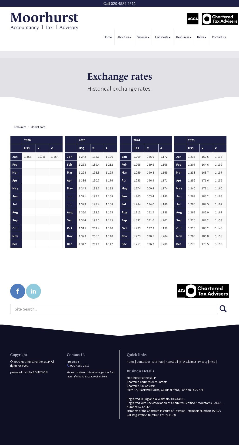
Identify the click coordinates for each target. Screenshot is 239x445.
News (201, 37)
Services (143, 37)
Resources (183, 37)
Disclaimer (189, 361)
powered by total (29, 372)
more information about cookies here (87, 376)
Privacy (202, 361)
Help (212, 361)
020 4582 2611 (123, 3)
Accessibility (173, 361)
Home (108, 37)
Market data (38, 127)
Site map (158, 361)
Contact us (219, 37)
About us (124, 37)
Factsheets (162, 37)
